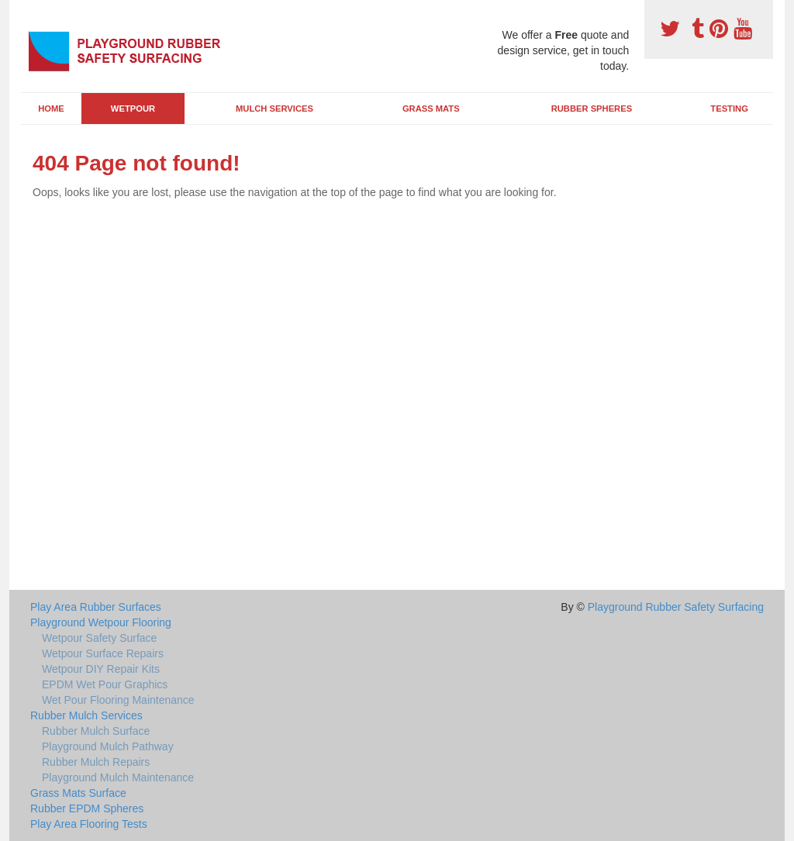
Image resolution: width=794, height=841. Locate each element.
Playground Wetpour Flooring (100, 622)
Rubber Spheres (591, 108)
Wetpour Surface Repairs (103, 653)
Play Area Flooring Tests (88, 824)
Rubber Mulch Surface (96, 731)
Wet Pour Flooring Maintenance (118, 700)
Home (51, 108)
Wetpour (133, 108)
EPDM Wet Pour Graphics (104, 684)
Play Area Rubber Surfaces (95, 607)
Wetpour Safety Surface (99, 638)
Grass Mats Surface (78, 793)
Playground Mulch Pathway (108, 746)
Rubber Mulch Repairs (96, 762)
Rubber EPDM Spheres (86, 808)
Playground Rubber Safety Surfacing (676, 607)
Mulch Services (274, 108)
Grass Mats (431, 108)
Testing (728, 108)
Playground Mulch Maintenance (118, 777)
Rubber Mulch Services (86, 715)
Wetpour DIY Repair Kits (101, 669)
